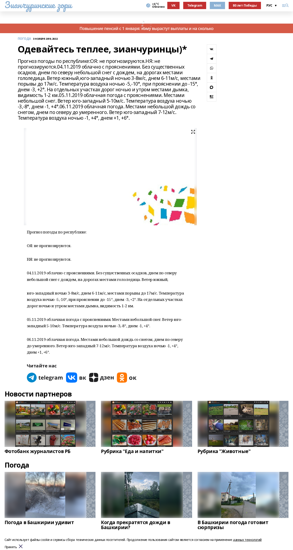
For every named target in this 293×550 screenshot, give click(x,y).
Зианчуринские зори (38, 4)
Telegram (194, 5)
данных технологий (247, 540)
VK (173, 5)
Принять (11, 547)
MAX (217, 5)
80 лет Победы (245, 5)
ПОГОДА (24, 39)
